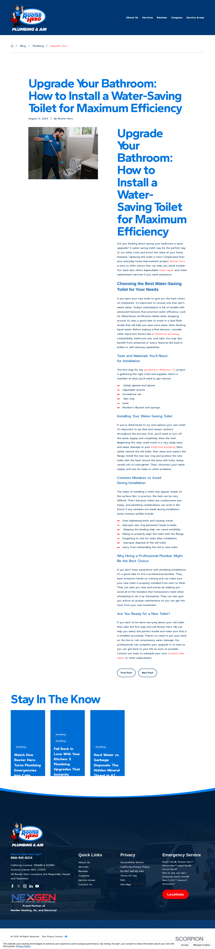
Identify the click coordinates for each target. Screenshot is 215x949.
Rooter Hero (177, 261)
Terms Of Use (128, 876)
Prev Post (126, 672)
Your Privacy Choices (54, 936)
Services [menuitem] (147, 17)
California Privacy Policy (135, 867)
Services (83, 867)
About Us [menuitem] (132, 17)
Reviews (83, 871)
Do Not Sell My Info (132, 871)
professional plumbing (165, 334)
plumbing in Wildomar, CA (160, 370)
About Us (84, 862)
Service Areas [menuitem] (195, 17)
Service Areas (86, 880)
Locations (175, 894)
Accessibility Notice (132, 862)
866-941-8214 (21, 857)
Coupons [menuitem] (176, 17)
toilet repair (166, 270)
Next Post (147, 672)
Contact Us (85, 884)
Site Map (125, 884)
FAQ (122, 880)
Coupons (83, 876)
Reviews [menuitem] (162, 17)
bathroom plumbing (163, 447)
